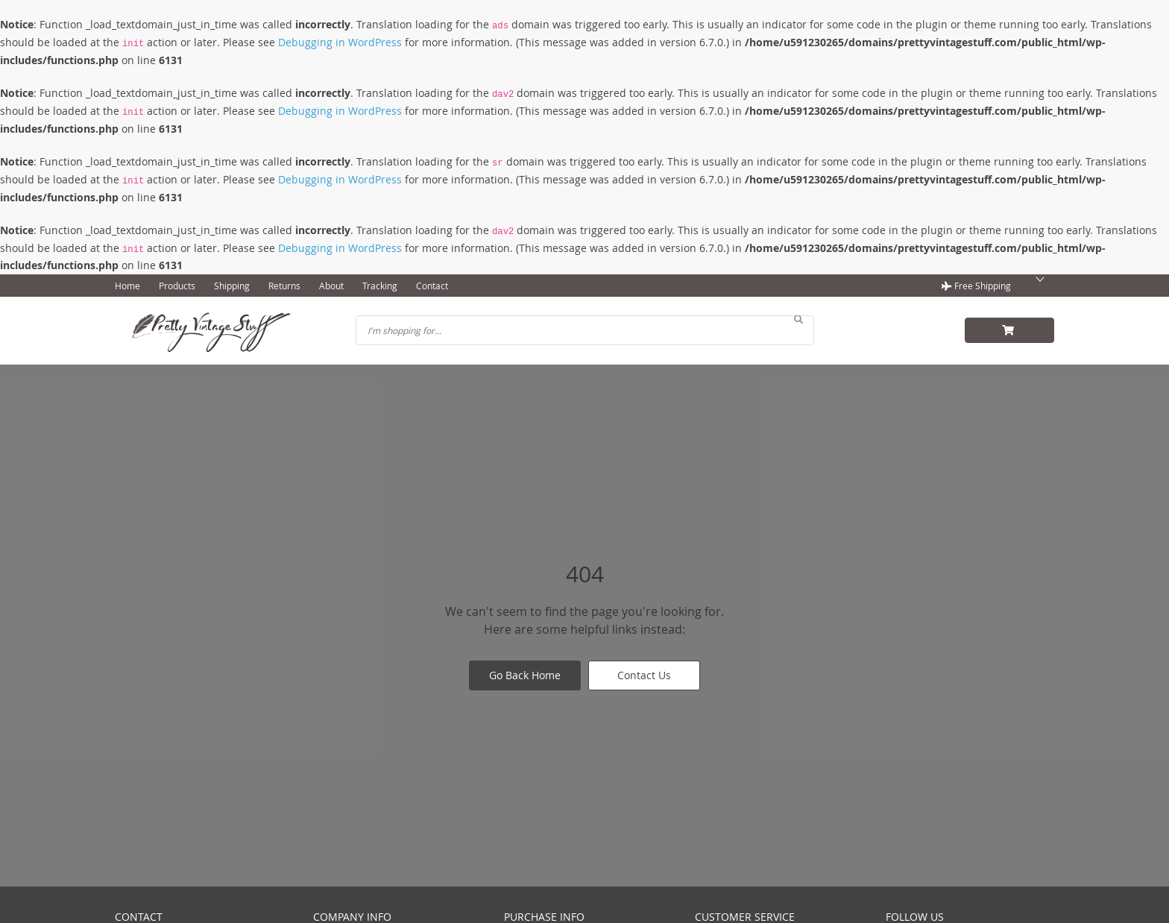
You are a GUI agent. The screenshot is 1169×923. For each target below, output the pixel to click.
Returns (284, 286)
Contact (432, 286)
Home (127, 286)
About (331, 286)
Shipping (232, 286)
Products (177, 286)
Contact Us (644, 675)
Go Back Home (525, 675)
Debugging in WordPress (340, 42)
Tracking (379, 286)
